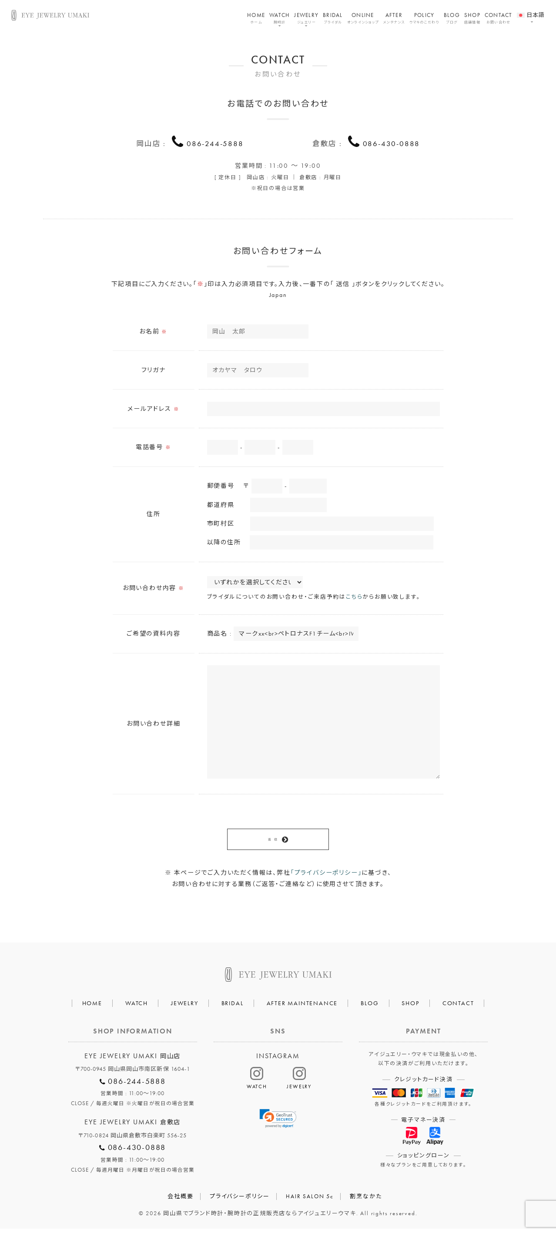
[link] (278, 1123)
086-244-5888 (215, 143)
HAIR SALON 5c (309, 1200)
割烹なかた (366, 1200)
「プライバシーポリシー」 (326, 877)
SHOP (472, 18)
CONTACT (498, 18)
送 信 (272, 842)
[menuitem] (531, 10)
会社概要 (180, 1200)
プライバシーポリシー (240, 1200)
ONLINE (362, 18)
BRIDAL (333, 18)
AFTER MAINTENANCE (302, 1007)
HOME (256, 18)
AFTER (394, 18)
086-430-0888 (391, 143)
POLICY (424, 18)
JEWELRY (306, 18)
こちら (354, 599)
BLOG (452, 18)
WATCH (279, 18)
